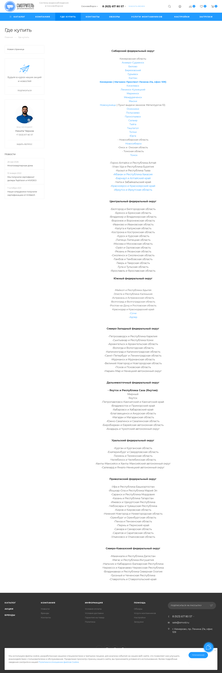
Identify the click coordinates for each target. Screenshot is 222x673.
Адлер (133, 317)
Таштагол (133, 128)
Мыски (133, 101)
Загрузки (139, 622)
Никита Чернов (24, 130)
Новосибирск (133, 143)
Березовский (133, 70)
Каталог (10, 602)
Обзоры (138, 609)
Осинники (133, 108)
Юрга (133, 135)
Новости (10, 154)
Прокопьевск (133, 116)
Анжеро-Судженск (133, 62)
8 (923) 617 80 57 (113, 6)
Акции (9, 609)
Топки (133, 131)
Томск (134, 155)
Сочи (133, 313)
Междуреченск (133, 97)
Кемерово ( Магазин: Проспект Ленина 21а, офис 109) (133, 81)
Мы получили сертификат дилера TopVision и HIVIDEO (22, 179)
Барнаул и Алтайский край (133, 178)
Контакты (46, 617)
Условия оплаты (93, 609)
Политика (90, 622)
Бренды (10, 615)
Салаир (132, 120)
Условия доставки (94, 613)
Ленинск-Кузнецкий (133, 89)
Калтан (133, 78)
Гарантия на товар (94, 617)
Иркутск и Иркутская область (133, 189)
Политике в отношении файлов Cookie (59, 662)
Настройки (140, 617)
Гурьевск (133, 74)
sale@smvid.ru (180, 622)
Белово (132, 66)
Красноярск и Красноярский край (133, 185)
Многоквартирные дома (20, 165)
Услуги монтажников (145, 613)
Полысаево (133, 112)
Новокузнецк (108, 105)
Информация (94, 602)
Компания (48, 602)
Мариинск (133, 93)
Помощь (140, 602)
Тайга (133, 124)
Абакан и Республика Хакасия (133, 174)
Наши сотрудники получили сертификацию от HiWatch (22, 193)
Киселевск (133, 85)
